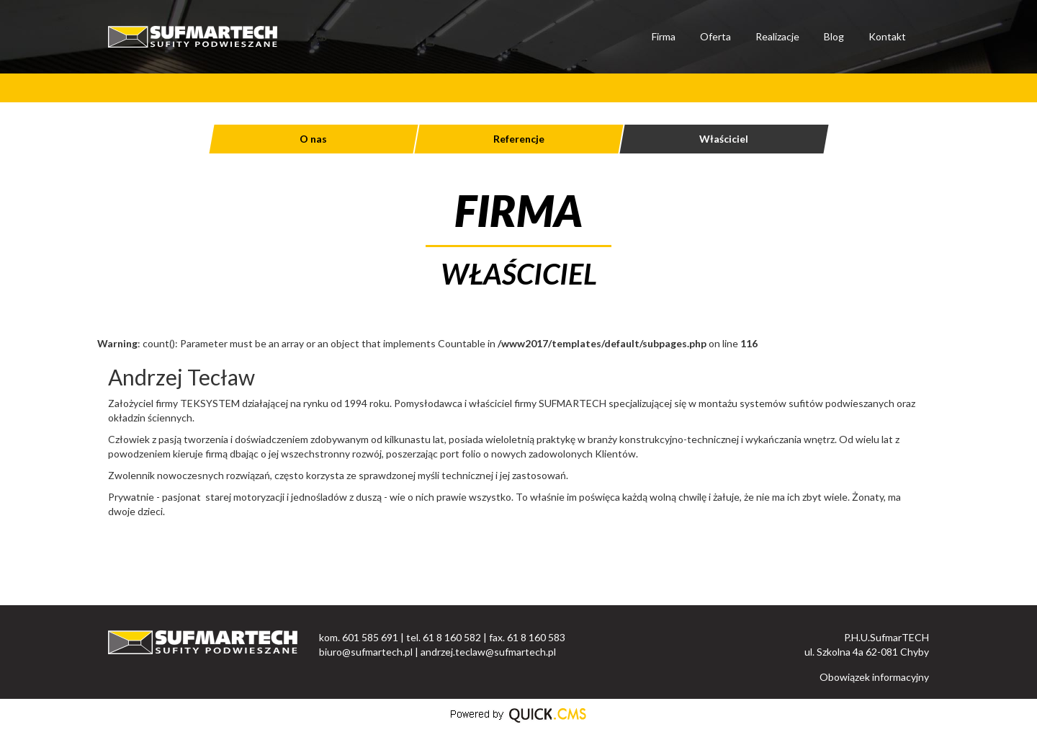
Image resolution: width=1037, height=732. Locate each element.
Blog (834, 36)
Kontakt (887, 36)
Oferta (715, 36)
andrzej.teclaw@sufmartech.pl (488, 652)
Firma (663, 36)
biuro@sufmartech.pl (366, 652)
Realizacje (777, 36)
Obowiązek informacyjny (874, 677)
